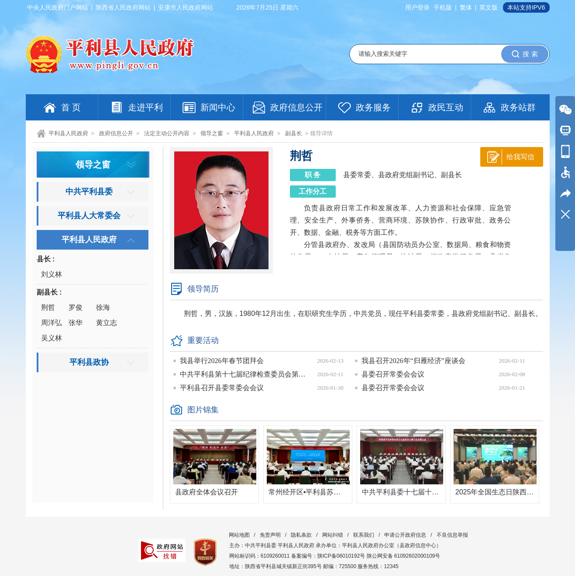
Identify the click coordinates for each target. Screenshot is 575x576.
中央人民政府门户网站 (57, 7)
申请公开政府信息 (405, 535)
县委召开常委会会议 (393, 374)
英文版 (488, 7)
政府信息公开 (116, 133)
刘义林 (51, 274)
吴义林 (51, 338)
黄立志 (106, 322)
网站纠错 (332, 535)
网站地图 (239, 535)
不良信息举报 (452, 535)
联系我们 (363, 535)
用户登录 (417, 7)
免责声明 (270, 535)
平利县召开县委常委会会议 (222, 387)
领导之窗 (211, 133)
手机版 (443, 7)
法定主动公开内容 (166, 133)
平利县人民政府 (68, 133)
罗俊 (76, 307)
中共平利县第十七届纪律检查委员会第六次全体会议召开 (245, 374)
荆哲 (48, 307)
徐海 (103, 307)
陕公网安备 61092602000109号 (404, 556)
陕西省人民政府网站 (123, 7)
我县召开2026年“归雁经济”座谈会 (413, 360)
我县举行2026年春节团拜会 (222, 360)
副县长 (293, 133)
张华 (76, 322)
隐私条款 (301, 535)
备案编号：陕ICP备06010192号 (328, 556)
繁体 (466, 7)
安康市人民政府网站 (185, 7)
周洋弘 (51, 322)
